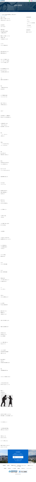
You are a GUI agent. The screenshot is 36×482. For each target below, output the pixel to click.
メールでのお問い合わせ (18, 457)
